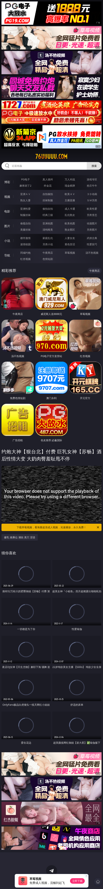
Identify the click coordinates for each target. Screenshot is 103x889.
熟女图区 (70, 229)
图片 (7, 226)
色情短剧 (48, 259)
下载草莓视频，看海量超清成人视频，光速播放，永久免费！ (58, 527)
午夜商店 (48, 252)
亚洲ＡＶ (25, 194)
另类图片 (92, 229)
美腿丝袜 (25, 229)
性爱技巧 (92, 244)
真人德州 (48, 179)
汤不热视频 (91, 252)
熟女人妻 (25, 200)
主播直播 (70, 200)
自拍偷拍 (48, 194)
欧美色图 (70, 223)
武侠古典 (92, 238)
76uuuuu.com (51, 156)
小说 (7, 241)
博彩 (7, 182)
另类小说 (48, 244)
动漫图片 (92, 223)
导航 (7, 255)
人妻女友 (70, 238)
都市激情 (25, 238)
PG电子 (25, 179)
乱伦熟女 (70, 215)
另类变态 (92, 215)
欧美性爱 (92, 208)
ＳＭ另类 (92, 200)
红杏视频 (25, 259)
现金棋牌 (70, 185)
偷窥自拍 (25, 223)
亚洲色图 (48, 223)
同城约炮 (25, 252)
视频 (7, 197)
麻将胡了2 (25, 185)
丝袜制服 (48, 200)
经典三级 (48, 215)
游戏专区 (92, 179)
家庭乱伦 (48, 238)
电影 (7, 211)
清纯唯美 (48, 229)
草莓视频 (70, 252)
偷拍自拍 (48, 208)
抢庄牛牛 (92, 185)
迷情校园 (25, 244)
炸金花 (48, 185)
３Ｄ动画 (92, 194)
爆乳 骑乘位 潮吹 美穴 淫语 (19, 537)
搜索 (94, 166)
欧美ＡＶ (70, 194)
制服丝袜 (25, 215)
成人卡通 (70, 208)
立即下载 (77, 881)
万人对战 (70, 179)
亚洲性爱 (25, 208)
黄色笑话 (70, 244)
